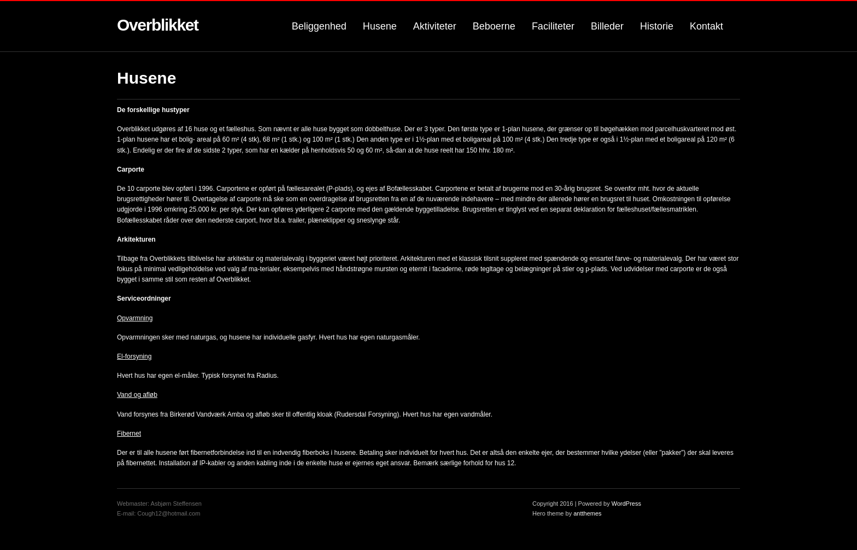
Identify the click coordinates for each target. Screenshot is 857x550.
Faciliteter (553, 26)
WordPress (626, 503)
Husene (380, 26)
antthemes (587, 513)
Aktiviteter (434, 26)
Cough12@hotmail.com (168, 513)
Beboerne (494, 26)
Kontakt (706, 26)
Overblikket (157, 25)
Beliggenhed (319, 26)
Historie (656, 26)
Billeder (607, 26)
